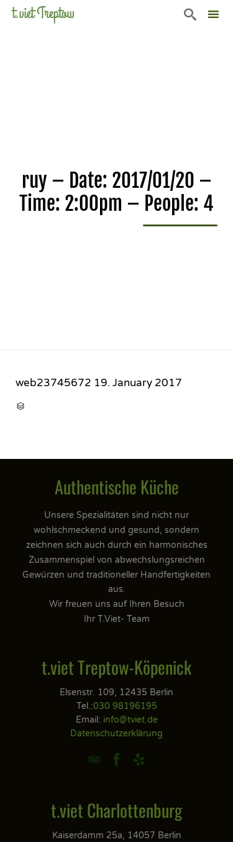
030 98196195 (125, 706)
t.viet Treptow (43, 13)
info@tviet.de (130, 720)
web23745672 (53, 382)
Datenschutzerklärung (116, 733)
